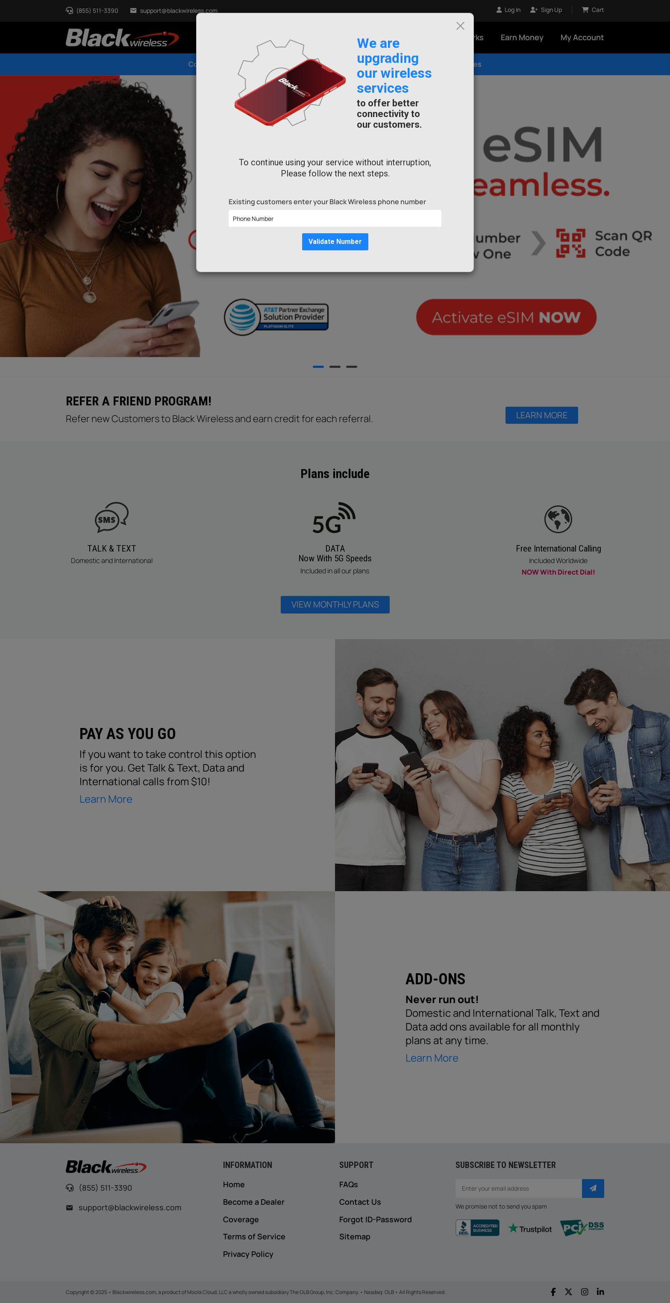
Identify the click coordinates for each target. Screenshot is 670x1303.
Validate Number (335, 242)
